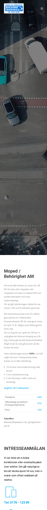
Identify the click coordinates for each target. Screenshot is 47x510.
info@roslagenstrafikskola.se (17, 451)
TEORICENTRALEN (14, 493)
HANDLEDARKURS (14, 489)
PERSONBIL (11, 485)
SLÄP (34, 485)
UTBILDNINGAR (12, 480)
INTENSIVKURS (31, 480)
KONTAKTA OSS (14, 356)
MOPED (23, 485)
